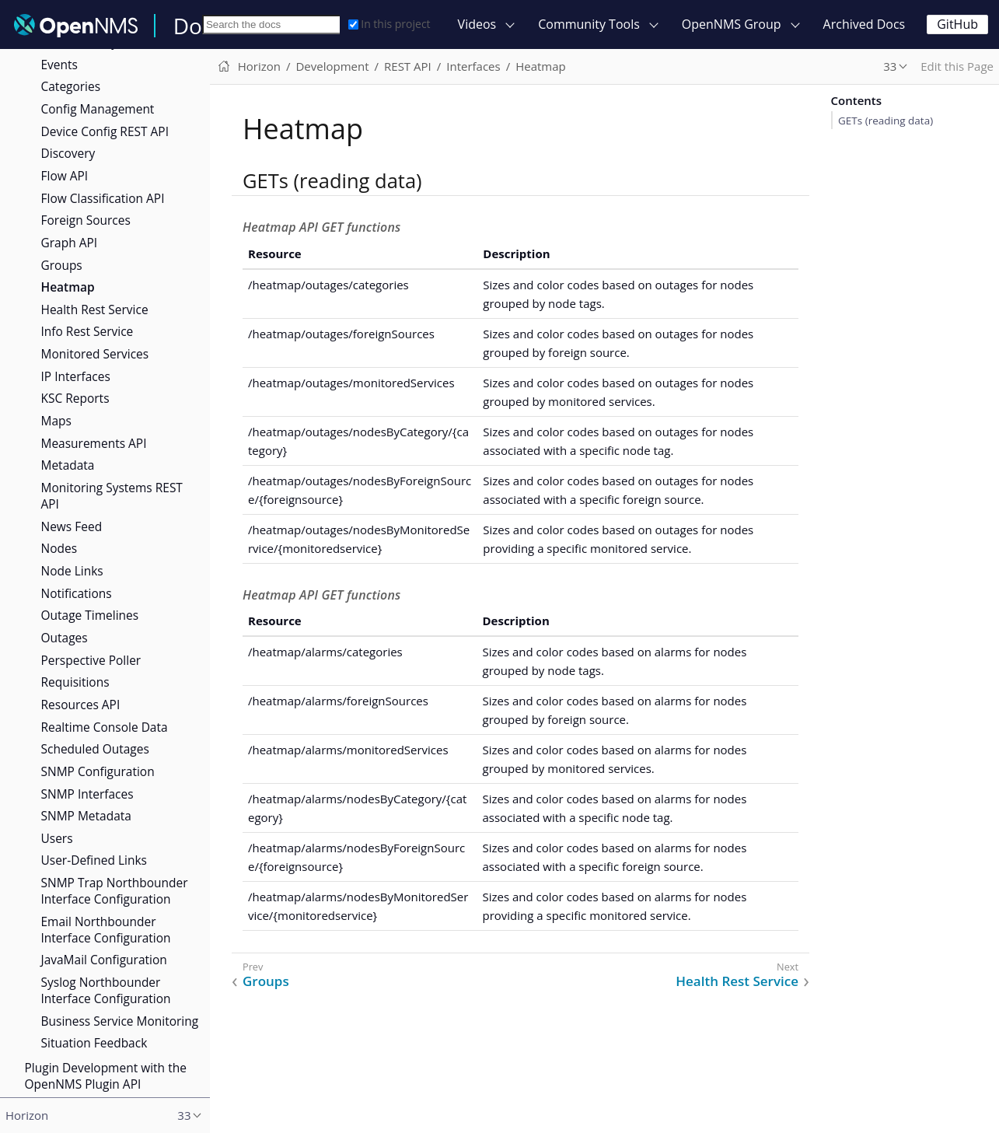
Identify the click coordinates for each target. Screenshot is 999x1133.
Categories (71, 86)
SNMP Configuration (98, 771)
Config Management (98, 108)
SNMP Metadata (86, 815)
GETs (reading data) (885, 121)
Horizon (259, 66)
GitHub (957, 24)
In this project (389, 23)
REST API (407, 66)
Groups (61, 265)
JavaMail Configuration (104, 959)
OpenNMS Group (731, 24)
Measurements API (94, 443)
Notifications (76, 593)
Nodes (59, 548)
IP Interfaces (75, 376)
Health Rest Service (94, 309)
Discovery (68, 153)
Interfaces (473, 66)
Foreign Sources (86, 220)
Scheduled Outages (95, 748)
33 (889, 66)
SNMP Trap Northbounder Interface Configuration (114, 890)
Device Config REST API (105, 131)
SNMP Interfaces (87, 794)
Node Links (72, 570)
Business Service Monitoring (120, 1021)
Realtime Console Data (104, 727)
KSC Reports (75, 398)
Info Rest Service (87, 331)
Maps (56, 420)
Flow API (65, 175)
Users (57, 838)
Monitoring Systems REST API (112, 495)
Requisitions (75, 682)
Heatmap (68, 286)
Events (59, 64)
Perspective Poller (91, 660)
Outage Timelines (90, 615)
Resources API (81, 704)
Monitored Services (95, 353)
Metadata (68, 465)
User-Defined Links (94, 860)
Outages (64, 637)
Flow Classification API (103, 198)
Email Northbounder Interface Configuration (106, 929)
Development (332, 66)
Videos (477, 24)
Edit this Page (957, 66)
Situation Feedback (94, 1042)
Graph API (69, 242)
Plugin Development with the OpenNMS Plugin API (106, 1076)
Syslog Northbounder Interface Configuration (106, 990)
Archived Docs (864, 24)
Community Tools (589, 24)
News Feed (72, 526)
